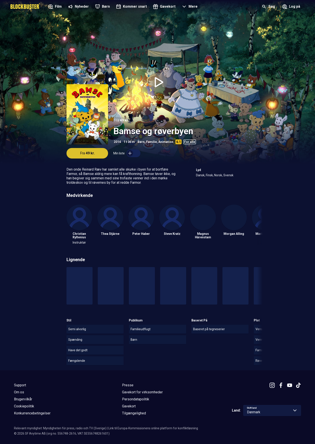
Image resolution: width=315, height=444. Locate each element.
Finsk (209, 175)
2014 (117, 142)
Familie (151, 142)
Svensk (228, 175)
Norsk (218, 175)
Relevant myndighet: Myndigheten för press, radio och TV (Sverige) (60, 428)
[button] (189, 7)
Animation (165, 142)
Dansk (200, 175)
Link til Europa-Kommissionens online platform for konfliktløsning (153, 428)
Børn (141, 142)
